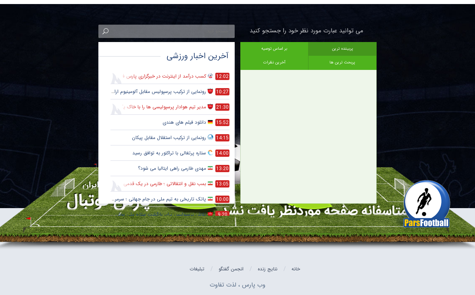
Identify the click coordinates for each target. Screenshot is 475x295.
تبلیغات (197, 269)
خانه (296, 269)
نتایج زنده (267, 269)
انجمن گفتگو (231, 269)
